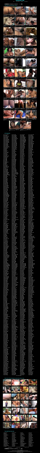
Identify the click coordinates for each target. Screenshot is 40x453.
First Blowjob (30, 238)
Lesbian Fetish (5, 279)
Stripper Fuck (14, 347)
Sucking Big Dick (30, 348)
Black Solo (30, 182)
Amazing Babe (5, 147)
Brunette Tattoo (14, 197)
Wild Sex (4, 371)
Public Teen (5, 322)
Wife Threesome (5, 370)
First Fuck (5, 239)
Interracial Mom (5, 266)
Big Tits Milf (22, 176)
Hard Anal (5, 253)
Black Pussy (5, 182)
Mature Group (5, 291)
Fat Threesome (22, 236)
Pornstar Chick (5, 315)
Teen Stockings (5, 359)
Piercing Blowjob (30, 313)
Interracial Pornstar (6, 267)
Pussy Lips (21, 323)
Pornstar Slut (5, 317)
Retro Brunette (22, 328)
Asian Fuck (5, 155)
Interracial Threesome (23, 267)
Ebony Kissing (22, 228)
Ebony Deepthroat (31, 226)
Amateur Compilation (15, 138)
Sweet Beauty (5, 350)
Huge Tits (13, 262)
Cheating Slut (14, 203)
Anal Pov (5, 151)
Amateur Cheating (22, 137)
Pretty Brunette (5, 320)
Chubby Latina (30, 205)
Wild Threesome (30, 371)
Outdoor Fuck (5, 310)
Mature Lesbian (14, 292)
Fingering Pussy (14, 238)
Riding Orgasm (5, 331)
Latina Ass (5, 272)
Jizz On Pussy (22, 269)
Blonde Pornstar (22, 188)
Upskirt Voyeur (14, 364)
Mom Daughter (30, 301)
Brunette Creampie (31, 194)
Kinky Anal (21, 270)
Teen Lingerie (22, 356)
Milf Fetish (30, 296)
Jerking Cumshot (5, 269)
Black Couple (14, 179)
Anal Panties (22, 150)
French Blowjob (5, 241)
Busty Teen (30, 201)
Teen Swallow (30, 359)
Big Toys (29, 176)
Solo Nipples (30, 343)
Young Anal (13, 372)
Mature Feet (5, 290)
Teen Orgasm (5, 357)
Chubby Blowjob (14, 205)
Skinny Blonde (5, 338)
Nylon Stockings (5, 307)
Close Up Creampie (31, 208)
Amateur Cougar (22, 138)
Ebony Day (5, 439)
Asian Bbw (5, 153)
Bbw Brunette (22, 161)
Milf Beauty (30, 295)
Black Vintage (14, 184)
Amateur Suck (30, 145)
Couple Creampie (22, 212)
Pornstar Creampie (14, 315)
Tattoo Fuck (13, 350)
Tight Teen (30, 362)
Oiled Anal (13, 307)
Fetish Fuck (5, 237)
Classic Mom (22, 207)
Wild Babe (21, 370)
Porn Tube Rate (5, 437)
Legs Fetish (13, 276)
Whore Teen (5, 369)
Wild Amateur (14, 370)
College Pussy (14, 211)
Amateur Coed (5, 138)
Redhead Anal (30, 325)
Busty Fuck (13, 200)
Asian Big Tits (14, 153)
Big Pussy (5, 175)
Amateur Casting (5, 137)
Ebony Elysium (14, 439)
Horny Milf (5, 259)
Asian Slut (21, 157)
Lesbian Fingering (14, 279)
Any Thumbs (30, 435)
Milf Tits (21, 300)
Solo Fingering (14, 343)
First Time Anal (30, 239)
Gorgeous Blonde (14, 247)
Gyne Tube (21, 436)
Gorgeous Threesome (15, 248)
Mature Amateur (30, 287)
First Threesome (22, 239)
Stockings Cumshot (14, 346)
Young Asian (22, 372)
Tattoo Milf (30, 350)
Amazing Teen (14, 148)
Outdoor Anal (14, 309)
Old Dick (29, 307)
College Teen (22, 211)
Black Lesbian (14, 180)
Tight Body (13, 362)
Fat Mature (5, 235)
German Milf (5, 243)
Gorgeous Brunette (22, 247)
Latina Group (22, 273)
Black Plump (5, 181)
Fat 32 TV (13, 442)
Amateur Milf (30, 142)
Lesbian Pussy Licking (15, 282)
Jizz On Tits (30, 269)
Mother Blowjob (22, 304)
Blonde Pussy (5, 189)
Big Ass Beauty (14, 169)
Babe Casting (22, 159)
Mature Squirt (5, 294)
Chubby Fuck (22, 205)
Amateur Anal (14, 136)
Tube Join (21, 432)
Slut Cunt (29, 340)
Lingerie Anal (5, 286)
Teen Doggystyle (22, 354)
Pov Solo (4, 319)
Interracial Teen (14, 267)
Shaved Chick (22, 334)
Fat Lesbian (30, 234)
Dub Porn (13, 433)
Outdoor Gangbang (14, 310)
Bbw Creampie (30, 161)
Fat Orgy (29, 235)
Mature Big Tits (5, 289)
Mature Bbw (22, 288)
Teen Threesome (14, 360)
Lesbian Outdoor (14, 281)
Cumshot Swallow (22, 217)
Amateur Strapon (14, 145)
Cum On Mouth (22, 215)
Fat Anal (29, 233)
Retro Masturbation (14, 329)
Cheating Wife (22, 203)
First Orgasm (14, 239)
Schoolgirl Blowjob (22, 331)
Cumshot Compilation (15, 217)
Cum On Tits (5, 216)
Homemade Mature (31, 256)
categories (26, 1)
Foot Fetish (5, 240)
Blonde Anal (13, 185)
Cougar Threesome (14, 212)
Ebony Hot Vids (30, 439)
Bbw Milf (4, 163)
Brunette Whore (5, 198)
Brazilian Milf (22, 192)
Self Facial (5, 332)
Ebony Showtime (14, 440)
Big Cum (21, 173)
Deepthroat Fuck (22, 219)
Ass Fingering (30, 158)
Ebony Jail (5, 228)
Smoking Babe (5, 342)
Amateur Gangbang (6, 141)
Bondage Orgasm (14, 190)
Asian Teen (5, 158)
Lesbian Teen (5, 284)
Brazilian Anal (30, 191)
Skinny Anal (13, 337)
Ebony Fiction (22, 439)
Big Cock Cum (22, 172)
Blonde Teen (30, 189)
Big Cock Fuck (5, 173)
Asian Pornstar (22, 156)
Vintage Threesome (31, 366)
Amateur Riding (5, 144)
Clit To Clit (5, 208)
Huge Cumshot (30, 261)
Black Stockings (22, 183)
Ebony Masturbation (6, 229)
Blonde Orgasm (14, 188)
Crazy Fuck (5, 214)
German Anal (30, 242)
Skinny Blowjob (14, 338)
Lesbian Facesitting (22, 278)
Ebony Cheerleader (31, 225)
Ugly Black (30, 363)
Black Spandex (5, 183)
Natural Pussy (5, 306)
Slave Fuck (13, 340)
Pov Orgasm (22, 318)
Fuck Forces (13, 434)
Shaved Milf (30, 335)
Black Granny (5, 180)
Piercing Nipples (5, 314)
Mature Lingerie (22, 292)
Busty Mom (13, 201)
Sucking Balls (14, 348)
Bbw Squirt (30, 164)
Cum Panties (14, 216)
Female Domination (31, 236)
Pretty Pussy (30, 320)
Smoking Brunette (30, 342)
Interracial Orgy (22, 266)
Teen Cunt (30, 353)
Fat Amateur (22, 233)
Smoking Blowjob (22, 342)
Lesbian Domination (14, 278)
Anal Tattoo (30, 151)
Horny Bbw (5, 258)
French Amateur (30, 240)
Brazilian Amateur (22, 191)
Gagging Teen (5, 242)
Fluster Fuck (22, 433)
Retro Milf (21, 329)
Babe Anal (5, 159)
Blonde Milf (30, 187)
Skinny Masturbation (23, 339)
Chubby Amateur (14, 204)
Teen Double (30, 354)
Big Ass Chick (5, 170)
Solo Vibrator (5, 345)
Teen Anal (13, 351)
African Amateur (5, 134)
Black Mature (22, 180)
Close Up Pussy (14, 209)
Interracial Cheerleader (31, 263)
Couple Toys (30, 213)
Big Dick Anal (30, 173)
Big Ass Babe (5, 169)
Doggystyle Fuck (5, 223)
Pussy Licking (14, 323)
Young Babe (30, 372)
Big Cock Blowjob (6, 172)
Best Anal (29, 167)
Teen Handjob (5, 356)
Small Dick (13, 341)
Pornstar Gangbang (31, 315)
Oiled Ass (21, 307)
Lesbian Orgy (5, 281)
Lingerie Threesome (31, 286)
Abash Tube (13, 435)
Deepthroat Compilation (15, 219)
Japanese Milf (14, 268)
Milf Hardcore (30, 297)
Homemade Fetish (6, 256)
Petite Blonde (22, 312)
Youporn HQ (5, 435)
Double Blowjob (30, 223)
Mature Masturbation (31, 292)
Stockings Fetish (22, 346)
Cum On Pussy (30, 215)
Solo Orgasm (5, 344)
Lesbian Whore (5, 285)
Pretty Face (13, 320)
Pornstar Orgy (22, 316)
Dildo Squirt (30, 220)
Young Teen (30, 374)
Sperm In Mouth (22, 345)
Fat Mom (21, 235)
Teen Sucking (22, 359)
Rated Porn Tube (22, 437)
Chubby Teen (14, 206)
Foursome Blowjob (22, 240)
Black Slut (21, 182)
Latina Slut (5, 275)
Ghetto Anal (22, 243)
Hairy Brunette (30, 250)
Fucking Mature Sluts (6, 443)
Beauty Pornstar (5, 167)
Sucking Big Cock (22, 348)
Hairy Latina (30, 251)
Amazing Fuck (30, 147)
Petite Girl (5, 313)
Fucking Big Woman (31, 442)
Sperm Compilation (14, 345)
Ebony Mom (30, 229)
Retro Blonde (5, 328)
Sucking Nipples (5, 349)
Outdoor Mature (5, 311)
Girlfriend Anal (22, 245)
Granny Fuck (30, 248)
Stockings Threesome (6, 347)
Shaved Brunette (14, 334)
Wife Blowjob (30, 369)
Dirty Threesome (22, 222)
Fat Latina (21, 234)
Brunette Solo (5, 197)
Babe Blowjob (14, 159)
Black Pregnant (30, 181)
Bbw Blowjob (14, 161)
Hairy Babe (5, 250)
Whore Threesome (14, 369)
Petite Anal (13, 312)
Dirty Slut (4, 222)
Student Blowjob (22, 347)
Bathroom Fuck (30, 160)
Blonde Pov (30, 188)
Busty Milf (5, 201)
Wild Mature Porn (30, 445)
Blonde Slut (13, 189)
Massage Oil (5, 287)
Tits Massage (22, 363)
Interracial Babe (5, 263)
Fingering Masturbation (31, 237)
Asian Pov (30, 156)
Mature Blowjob (22, 289)
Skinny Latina (5, 339)
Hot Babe (21, 260)
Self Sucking (14, 332)
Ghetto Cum (14, 244)
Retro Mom (30, 329)
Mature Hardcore (22, 291)
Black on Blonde (5, 185)
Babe (5, 26)
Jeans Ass (30, 268)
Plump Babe (13, 314)
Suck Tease (5, 348)
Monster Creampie (14, 303)
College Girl (5, 211)
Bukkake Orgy (30, 198)
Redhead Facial (22, 326)
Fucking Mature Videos (15, 443)
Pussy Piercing (30, 323)
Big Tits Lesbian (14, 176)
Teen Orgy (13, 357)
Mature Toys (5, 295)
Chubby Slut (5, 206)
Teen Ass (21, 351)
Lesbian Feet (30, 278)
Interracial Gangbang (6, 265)
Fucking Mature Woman (23, 443)
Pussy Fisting (22, 322)
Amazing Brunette (14, 147)
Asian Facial (22, 154)
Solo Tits (21, 344)
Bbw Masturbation (31, 162)
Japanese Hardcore (6, 268)
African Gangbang (31, 134)
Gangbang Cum (14, 242)
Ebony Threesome (14, 231)
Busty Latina (22, 200)
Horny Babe (30, 257)
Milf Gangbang (14, 297)
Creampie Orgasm (22, 214)
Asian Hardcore (22, 155)
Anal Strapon (22, 151)
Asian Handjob (14, 155)
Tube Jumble (30, 434)
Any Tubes (5, 436)
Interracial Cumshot (23, 264)
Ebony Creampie (22, 226)
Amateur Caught (14, 137)
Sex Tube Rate (30, 437)
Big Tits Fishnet (30, 175)
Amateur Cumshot (22, 139)
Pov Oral (13, 318)
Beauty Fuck (14, 166)
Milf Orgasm (22, 298)
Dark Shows (30, 438)
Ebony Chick (5, 226)
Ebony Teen (5, 231)
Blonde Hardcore (5, 187)
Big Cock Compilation (15, 172)
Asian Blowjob (22, 153)
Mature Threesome (31, 294)
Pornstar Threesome (31, 317)
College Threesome (31, 211)
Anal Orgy (13, 150)
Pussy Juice (5, 323)
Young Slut (13, 374)
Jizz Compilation (14, 269)
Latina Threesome (6, 276)
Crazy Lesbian (14, 214)
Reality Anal (13, 325)
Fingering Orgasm (6, 238)
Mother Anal (14, 304)
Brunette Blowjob (5, 194)
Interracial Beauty (14, 263)
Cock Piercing (5, 210)
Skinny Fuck (30, 338)
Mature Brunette (30, 289)
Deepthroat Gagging (31, 219)
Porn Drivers (22, 434)
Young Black (14, 373)
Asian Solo (30, 157)
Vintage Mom (5, 366)
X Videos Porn (30, 446)
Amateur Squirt (5, 145)
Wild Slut (13, 371)
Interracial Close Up (6, 264)
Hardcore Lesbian (22, 254)
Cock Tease (13, 210)
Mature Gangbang (31, 290)
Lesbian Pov (5, 282)
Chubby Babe (30, 204)
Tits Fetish (13, 363)
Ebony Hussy (5, 440)
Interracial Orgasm (14, 266)
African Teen (30, 135)
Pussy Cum (13, 322)
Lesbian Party (22, 281)
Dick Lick (4, 220)
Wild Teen (21, 371)
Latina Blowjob (14, 272)
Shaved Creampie (31, 334)
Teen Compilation (5, 353)
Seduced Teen (30, 331)
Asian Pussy (5, 157)
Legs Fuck (21, 276)
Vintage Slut (13, 366)
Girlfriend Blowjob (31, 245)
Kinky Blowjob (30, 270)
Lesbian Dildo (5, 278)
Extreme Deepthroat (14, 232)
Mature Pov (5, 293)
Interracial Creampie (14, 264)
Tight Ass (5, 362)
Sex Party (30, 332)
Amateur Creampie (6, 139)
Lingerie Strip (22, 286)
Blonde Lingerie (22, 187)
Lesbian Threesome (14, 284)
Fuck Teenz (30, 443)
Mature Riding (14, 293)
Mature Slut (22, 293)
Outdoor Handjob (22, 310)
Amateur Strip (22, 145)
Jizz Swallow (5, 270)
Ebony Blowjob (5, 225)
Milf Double (22, 296)
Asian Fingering (30, 154)
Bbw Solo (21, 164)
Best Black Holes (5, 438)
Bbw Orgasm (14, 163)
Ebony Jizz (13, 228)
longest (22, 1)
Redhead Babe (5, 326)
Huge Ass (5, 261)
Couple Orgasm (14, 213)
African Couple (22, 134)
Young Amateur (5, 372)
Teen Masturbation (31, 356)
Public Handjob (14, 321)
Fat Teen (13, 236)
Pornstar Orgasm (14, 316)
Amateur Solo (30, 144)
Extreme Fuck (22, 232)
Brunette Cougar (22, 194)
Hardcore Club (5, 254)
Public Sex (30, 321)
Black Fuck (30, 179)
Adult (21, 435)
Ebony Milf (22, 229)
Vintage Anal (30, 364)
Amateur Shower (14, 144)
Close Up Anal (14, 208)
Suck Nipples (30, 347)
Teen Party (30, 357)
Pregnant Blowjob (22, 319)
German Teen (14, 243)
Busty (20, 109)
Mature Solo (30, 293)
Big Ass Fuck (22, 170)
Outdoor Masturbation (31, 310)
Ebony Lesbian (30, 228)
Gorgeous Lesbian (31, 247)
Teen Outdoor (22, 357)
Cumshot (9, 109)
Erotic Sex (30, 231)
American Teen (22, 148)
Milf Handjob (22, 297)
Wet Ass (13, 367)
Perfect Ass (5, 312)
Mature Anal (5, 288)
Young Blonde (22, 373)
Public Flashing (5, 321)
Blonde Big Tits (5, 186)
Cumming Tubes (5, 442)
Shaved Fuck (5, 335)
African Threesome (6, 136)
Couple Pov (22, 213)
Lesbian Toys (30, 284)
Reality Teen (22, 325)
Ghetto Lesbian (22, 244)
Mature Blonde (14, 289)
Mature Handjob (14, 291)
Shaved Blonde (5, 334)
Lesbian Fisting (22, 279)
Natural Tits (22, 306)
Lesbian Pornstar (30, 281)
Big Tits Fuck (5, 176)
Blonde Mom (5, 188)
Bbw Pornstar (30, 163)
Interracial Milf (30, 265)
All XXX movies (14, 432)
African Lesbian (14, 135)
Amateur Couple (30, 138)
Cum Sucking (22, 216)
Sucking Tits (14, 349)
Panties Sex (30, 311)
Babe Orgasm (14, 160)
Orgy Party (5, 309)
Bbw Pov (4, 164)
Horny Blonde (14, 258)
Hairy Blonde (22, 250)
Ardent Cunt (30, 432)
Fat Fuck (13, 234)
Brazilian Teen (30, 192)
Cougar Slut (5, 212)
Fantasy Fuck (14, 233)
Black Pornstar (14, 181)
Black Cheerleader (31, 178)
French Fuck (14, 241)
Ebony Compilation (14, 226)
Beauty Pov (13, 167)
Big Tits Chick (22, 175)
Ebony (8, 26)
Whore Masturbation (31, 368)
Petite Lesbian (14, 313)
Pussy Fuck (30, 322)
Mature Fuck (22, 290)
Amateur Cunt (30, 139)
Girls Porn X (13, 446)
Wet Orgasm (30, 367)
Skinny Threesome (6, 340)
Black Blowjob (14, 178)
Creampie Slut (30, 214)
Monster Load (22, 303)
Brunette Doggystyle (6, 195)
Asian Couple (5, 154)
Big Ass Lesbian (30, 170)
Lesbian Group (30, 279)
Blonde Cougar (30, 186)
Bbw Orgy (21, 163)
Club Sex (21, 209)
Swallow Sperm (30, 349)
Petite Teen (22, 313)
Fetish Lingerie (22, 237)
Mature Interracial (31, 291)
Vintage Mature (22, 365)
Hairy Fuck (22, 251)
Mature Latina (5, 292)
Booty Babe (30, 190)
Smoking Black (14, 342)
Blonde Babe (22, 185)
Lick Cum (21, 285)
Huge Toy (21, 262)
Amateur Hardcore (31, 141)
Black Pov (21, 181)
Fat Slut (4, 236)
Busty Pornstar (22, 201)
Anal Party (30, 150)
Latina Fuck (14, 273)
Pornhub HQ (5, 434)
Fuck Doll (21, 241)
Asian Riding (14, 157)
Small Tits (30, 341)
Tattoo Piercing (5, 351)
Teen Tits (21, 360)
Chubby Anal (22, 204)
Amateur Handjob (22, 141)
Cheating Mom (5, 203)
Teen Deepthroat (5, 354)
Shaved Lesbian (22, 335)
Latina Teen (30, 275)
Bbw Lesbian (14, 162)
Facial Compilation (31, 232)
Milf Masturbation (14, 298)
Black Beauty (5, 178)
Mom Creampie (22, 301)
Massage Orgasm (14, 287)
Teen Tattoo (5, 360)
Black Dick (22, 179)
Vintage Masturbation (15, 365)
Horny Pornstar (30, 259)
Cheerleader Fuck (5, 204)
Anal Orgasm (5, 150)
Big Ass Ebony (14, 170)
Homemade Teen (14, 257)
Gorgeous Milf (5, 248)
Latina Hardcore (30, 273)
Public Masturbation (23, 321)
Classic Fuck (30, 206)
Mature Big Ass (30, 288)
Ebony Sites (22, 440)
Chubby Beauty (5, 205)
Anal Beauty (30, 148)
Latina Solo (13, 275)
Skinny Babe (22, 337)
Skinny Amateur (5, 337)
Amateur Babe (30, 136)
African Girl (5, 135)
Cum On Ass (5, 215)
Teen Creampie (14, 353)
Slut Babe (21, 340)
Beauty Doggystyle (6, 166)
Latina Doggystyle (5, 273)
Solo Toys (30, 344)
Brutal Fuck (22, 198)
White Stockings (5, 368)
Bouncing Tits (14, 191)
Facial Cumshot (5, 233)
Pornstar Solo (14, 317)
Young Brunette (30, 373)
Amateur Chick (30, 137)
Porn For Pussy (22, 446)
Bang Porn (5, 433)
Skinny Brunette (22, 338)
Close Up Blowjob (22, 208)
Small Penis (22, 341)
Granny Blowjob (22, 248)
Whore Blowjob (14, 368)
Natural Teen (14, 306)
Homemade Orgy (5, 257)
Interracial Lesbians (23, 265)
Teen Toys (30, 360)
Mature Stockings (14, 294)
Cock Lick (30, 209)
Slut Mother (5, 341)
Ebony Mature (14, 229)
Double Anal (22, 223)
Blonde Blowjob (14, 186)
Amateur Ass (22, 136)
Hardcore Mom (30, 254)
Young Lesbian (5, 374)
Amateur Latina (14, 142)
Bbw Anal (5, 161)
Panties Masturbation (23, 311)
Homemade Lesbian (23, 256)
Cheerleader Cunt (30, 203)
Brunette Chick (14, 194)
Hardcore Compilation (15, 254)
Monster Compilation (6, 303)
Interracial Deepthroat (31, 264)
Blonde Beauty (30, 185)
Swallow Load (22, 349)
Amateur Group (14, 141)
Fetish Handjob (14, 237)
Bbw (6, 26)
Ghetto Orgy (30, 244)
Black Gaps (13, 438)
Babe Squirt (22, 160)
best (14, 1)
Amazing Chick (22, 147)
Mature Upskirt (14, 295)
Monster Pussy (30, 303)
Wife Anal (21, 369)
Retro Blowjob (14, 328)
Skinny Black (30, 337)
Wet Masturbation (22, 367)
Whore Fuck (22, 368)
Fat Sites (21, 442)
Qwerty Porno (5, 432)
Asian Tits (13, 158)
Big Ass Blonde (22, 169)
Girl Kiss (13, 245)
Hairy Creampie (14, 251)
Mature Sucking (22, 294)
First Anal (21, 238)
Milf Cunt (4, 296)
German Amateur (22, 242)
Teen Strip (13, 359)
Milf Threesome (14, 300)
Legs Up (29, 276)
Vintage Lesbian (5, 365)
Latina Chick (22, 272)
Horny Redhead (5, 260)
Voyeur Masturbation (6, 367)
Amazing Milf (5, 148)
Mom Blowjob (14, 301)
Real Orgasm (5, 325)
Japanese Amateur (31, 267)
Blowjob (20, 26)
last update (18, 1)
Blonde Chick (22, 186)
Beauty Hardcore (22, 166)
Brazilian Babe (5, 192)
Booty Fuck (5, 191)
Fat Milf (13, 235)
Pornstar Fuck (22, 315)
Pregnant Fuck (30, 319)
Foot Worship (14, 240)
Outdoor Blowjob (22, 309)
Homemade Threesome (23, 257)
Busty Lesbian (30, 200)
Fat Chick (4, 234)
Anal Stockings (14, 151)
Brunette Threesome (31, 197)
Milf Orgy (29, 298)
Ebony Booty (14, 225)
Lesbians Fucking (14, 285)
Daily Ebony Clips (22, 438)
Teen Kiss (13, 356)
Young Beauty (5, 373)
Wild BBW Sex (22, 445)
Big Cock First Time (31, 172)
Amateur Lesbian (22, 142)
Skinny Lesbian (14, 339)
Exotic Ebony (5, 232)
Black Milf (30, 180)
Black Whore (22, 184)
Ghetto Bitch (30, 243)
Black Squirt (14, 183)
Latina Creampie (30, 272)
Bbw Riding (13, 164)
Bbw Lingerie (22, 162)
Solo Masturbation (22, 343)
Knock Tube (30, 436)
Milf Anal (21, 295)
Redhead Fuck (30, 326)
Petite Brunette (30, 312)
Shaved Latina (14, 335)
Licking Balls (30, 285)
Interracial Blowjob (23, 263)
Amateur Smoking (22, 144)
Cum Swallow (30, 216)
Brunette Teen (22, 197)
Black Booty (22, 178)
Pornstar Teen (22, 317)
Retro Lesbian (5, 329)
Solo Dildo (5, 343)
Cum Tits (5, 217)
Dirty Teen (13, 222)
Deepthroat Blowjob (6, 219)
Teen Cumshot (22, 353)
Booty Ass (22, 190)
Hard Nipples (22, 253)
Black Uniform (5, 184)
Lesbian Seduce (30, 282)
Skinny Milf (30, 339)
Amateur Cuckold (14, 139)
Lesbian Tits (22, 284)
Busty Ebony (5, 200)
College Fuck (30, 210)
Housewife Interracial (31, 260)
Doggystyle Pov (14, 223)
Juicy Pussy (14, 270)
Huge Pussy (5, 262)
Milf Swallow (5, 300)
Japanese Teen (22, 268)
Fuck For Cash (30, 241)
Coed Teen (21, 210)
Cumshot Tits (30, 217)
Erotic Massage (22, 231)
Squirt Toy (5, 346)
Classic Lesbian (14, 207)
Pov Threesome (14, 319)
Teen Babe (30, 351)
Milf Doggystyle (14, 296)
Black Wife (30, 184)
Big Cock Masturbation (15, 173)
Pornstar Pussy (30, 316)
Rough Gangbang (14, 331)
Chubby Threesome (23, 206)
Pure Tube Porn (14, 437)
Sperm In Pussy (30, 345)
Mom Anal (5, 301)
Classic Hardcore (5, 207)
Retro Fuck (30, 328)
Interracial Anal (30, 262)
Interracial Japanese (14, 265)
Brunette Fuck (22, 195)
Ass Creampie (22, 158)
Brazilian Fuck (14, 192)
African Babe (14, 134)
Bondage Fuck (5, 190)
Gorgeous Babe (5, 247)
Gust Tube (13, 436)
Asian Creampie (14, 154)
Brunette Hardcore (31, 195)
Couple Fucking (30, 212)
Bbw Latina (5, 162)
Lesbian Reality (22, 282)
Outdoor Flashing (30, 309)
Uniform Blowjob (5, 364)
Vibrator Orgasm (22, 364)
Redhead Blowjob (14, 326)
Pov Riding (30, 318)
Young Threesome (18, 375)
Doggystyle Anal (30, 222)
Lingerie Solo (14, 286)
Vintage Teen (22, 366)
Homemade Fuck (14, 256)
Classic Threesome (31, 207)
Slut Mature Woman (6, 445)
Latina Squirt (22, 275)
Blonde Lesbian (14, 187)
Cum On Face (14, 215)
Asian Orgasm (5, 156)
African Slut (22, 135)
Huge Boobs (14, 261)
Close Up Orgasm (5, 209)
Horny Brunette (22, 258)
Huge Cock (22, 261)
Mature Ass (13, 288)
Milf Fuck (5, 297)
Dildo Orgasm (14, 220)
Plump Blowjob (22, 314)
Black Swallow (30, 183)
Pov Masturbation (5, 318)
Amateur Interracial (6, 142)
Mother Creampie (30, 304)
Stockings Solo (30, 346)
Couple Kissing (5, 213)
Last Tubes (30, 433)
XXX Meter (5, 446)
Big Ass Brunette (30, 169)
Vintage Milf (30, 365)
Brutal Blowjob (14, 198)
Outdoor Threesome (14, 311)
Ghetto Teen (5, 245)
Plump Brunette (30, 314)
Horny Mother (22, 259)
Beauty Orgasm (30, 166)
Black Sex (13, 182)
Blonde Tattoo (22, 189)
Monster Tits (5, 304)
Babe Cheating (30, 159)
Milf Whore (30, 300)
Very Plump (13, 445)
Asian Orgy (13, 156)
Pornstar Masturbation (6, 316)
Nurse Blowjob (30, 306)
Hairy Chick (5, 251)
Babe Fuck (5, 160)
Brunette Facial (14, 195)
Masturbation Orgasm (23, 287)
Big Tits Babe (14, 175)
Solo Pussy (13, 344)
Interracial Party (30, 266)
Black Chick (5, 179)
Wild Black (30, 370)
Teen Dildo (13, 354)
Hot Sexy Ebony (30, 440)
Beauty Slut (22, 167)
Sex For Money (22, 332)
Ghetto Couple (5, 244)
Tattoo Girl (21, 350)
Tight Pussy (22, 362)
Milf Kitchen (5, 298)
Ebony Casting (22, 225)
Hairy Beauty (14, 250)
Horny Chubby (30, 258)
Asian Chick (30, 153)
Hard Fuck (13, 253)
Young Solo (22, 374)
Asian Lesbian (30, 155)
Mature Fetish (14, 290)
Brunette (32, 57)
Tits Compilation (5, 363)
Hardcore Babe (30, 253)
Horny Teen (13, 260)
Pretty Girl (21, 320)
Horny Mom (13, 259)
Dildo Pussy (22, 220)
